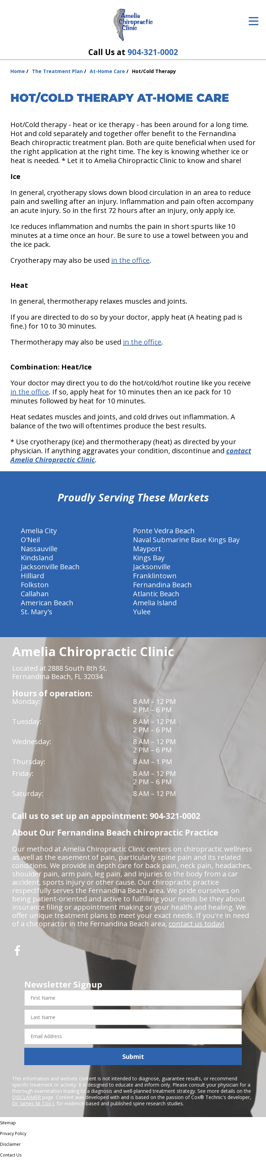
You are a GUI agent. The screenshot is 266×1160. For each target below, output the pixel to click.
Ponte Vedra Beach (164, 530)
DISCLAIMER (26, 1097)
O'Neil (30, 539)
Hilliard (32, 575)
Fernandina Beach (162, 584)
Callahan (35, 593)
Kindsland (37, 557)
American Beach (47, 602)
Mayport (147, 548)
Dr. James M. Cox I (33, 1103)
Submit (133, 1056)
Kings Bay (149, 557)
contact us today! (196, 923)
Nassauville (39, 548)
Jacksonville (151, 566)
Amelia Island (155, 602)
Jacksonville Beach (50, 566)
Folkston (35, 584)
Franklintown (155, 575)
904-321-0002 (152, 52)
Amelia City (39, 530)
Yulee (142, 611)
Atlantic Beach (156, 593)
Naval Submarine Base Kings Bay (186, 539)
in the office (130, 260)
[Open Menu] (253, 21)
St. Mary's (36, 611)
